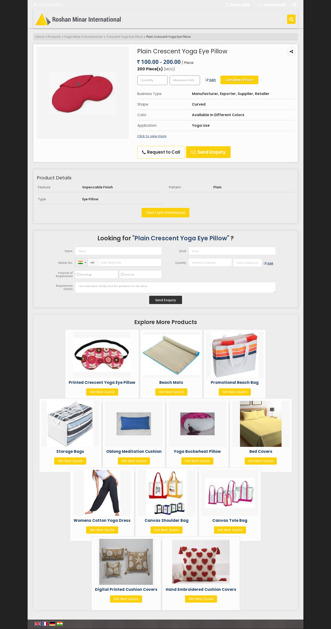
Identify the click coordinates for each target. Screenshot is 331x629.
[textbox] (185, 80)
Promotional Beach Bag (235, 382)
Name (69, 251)
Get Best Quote (102, 392)
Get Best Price (239, 80)
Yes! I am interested (165, 212)
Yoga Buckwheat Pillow (197, 451)
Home (40, 37)
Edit (210, 80)
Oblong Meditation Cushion (134, 451)
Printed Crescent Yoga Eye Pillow (102, 382)
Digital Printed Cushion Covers (126, 589)
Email (182, 251)
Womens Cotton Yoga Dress (102, 520)
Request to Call (161, 152)
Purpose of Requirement (64, 274)
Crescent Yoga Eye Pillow (124, 37)
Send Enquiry (208, 152)
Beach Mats (171, 382)
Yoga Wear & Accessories (83, 37)
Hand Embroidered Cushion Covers (201, 589)
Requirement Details (64, 287)
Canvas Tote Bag (229, 520)
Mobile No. (65, 263)
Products (54, 37)
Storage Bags (70, 451)
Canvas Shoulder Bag (166, 520)
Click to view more (151, 136)
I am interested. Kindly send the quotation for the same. (175, 287)
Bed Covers (260, 451)
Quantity (180, 263)
